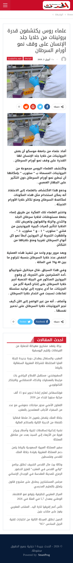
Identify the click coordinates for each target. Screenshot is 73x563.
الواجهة (28, 58)
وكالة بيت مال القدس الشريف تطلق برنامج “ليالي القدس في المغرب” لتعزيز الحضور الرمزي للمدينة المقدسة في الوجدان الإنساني (35, 469)
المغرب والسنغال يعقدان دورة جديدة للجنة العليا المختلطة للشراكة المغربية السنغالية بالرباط (37, 363)
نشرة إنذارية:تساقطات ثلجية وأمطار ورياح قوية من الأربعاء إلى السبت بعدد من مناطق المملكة (36, 435)
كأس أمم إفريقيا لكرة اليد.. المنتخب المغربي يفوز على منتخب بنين (36, 509)
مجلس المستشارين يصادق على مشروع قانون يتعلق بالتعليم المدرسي (35, 484)
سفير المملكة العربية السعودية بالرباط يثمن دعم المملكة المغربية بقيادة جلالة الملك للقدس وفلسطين (37, 452)
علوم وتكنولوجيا (15, 58)
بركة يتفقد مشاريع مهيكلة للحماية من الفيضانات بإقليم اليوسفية (39, 348)
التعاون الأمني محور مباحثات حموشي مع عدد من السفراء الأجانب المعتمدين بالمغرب (35, 407)
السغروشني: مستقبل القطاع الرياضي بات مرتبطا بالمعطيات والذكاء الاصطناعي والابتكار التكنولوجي (35, 380)
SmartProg (44, 555)
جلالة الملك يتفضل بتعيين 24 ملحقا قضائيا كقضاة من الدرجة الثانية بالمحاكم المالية (37, 420)
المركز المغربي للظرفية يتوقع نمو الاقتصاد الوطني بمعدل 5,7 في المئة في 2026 (37, 497)
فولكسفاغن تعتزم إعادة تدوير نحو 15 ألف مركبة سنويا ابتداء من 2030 (38, 395)
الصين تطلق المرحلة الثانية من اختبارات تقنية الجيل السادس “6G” (36, 522)
